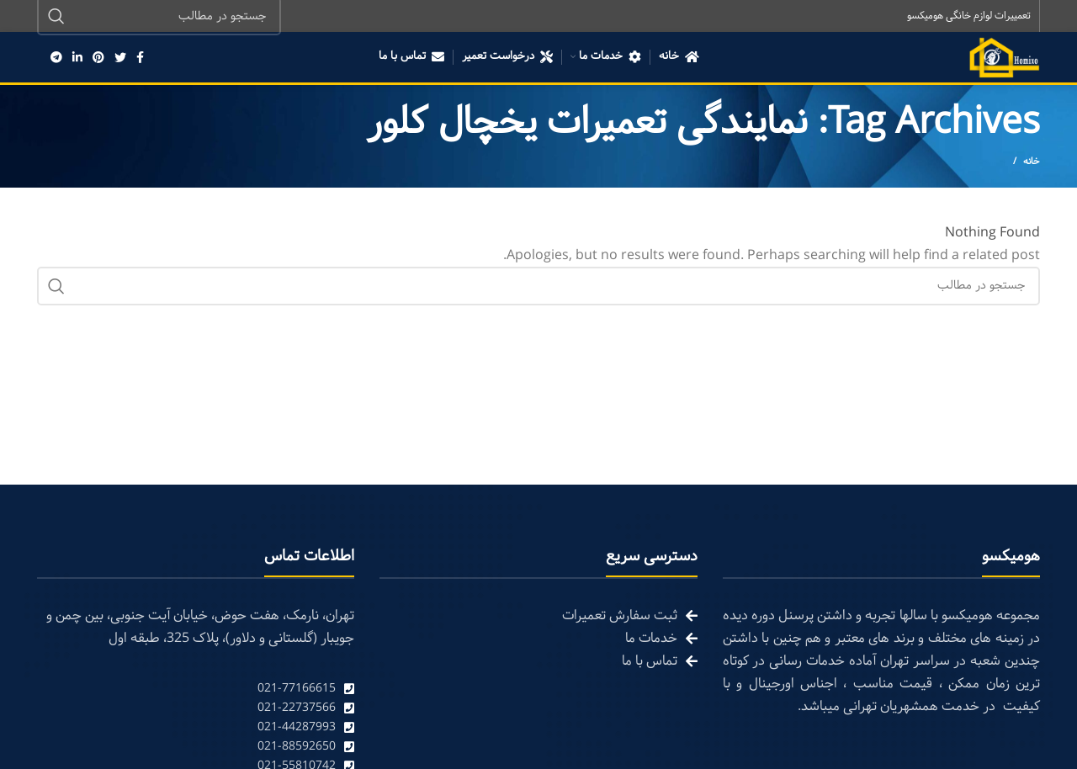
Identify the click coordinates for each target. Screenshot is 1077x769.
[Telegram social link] (56, 59)
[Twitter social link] (120, 59)
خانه (1031, 163)
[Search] (538, 287)
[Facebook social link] (140, 59)
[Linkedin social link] (77, 59)
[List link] (195, 690)
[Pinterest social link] (98, 59)
